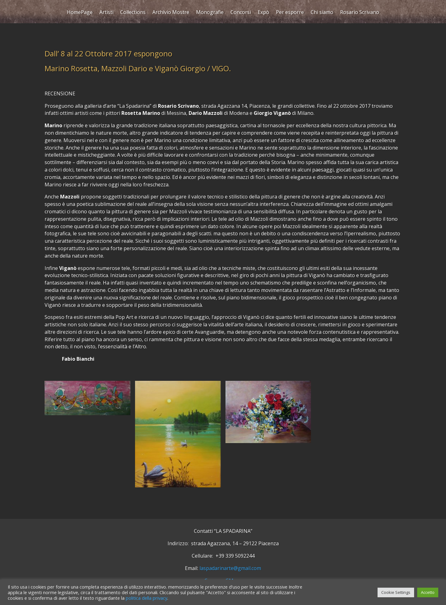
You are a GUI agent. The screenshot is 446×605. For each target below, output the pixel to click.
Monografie (210, 12)
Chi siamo (322, 12)
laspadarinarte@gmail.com (230, 568)
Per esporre (290, 12)
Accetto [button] (428, 592)
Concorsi (240, 12)
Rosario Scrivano (359, 12)
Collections (133, 12)
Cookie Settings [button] (395, 592)
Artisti (106, 12)
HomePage (80, 12)
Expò (263, 12)
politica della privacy (146, 598)
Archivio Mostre (170, 12)
